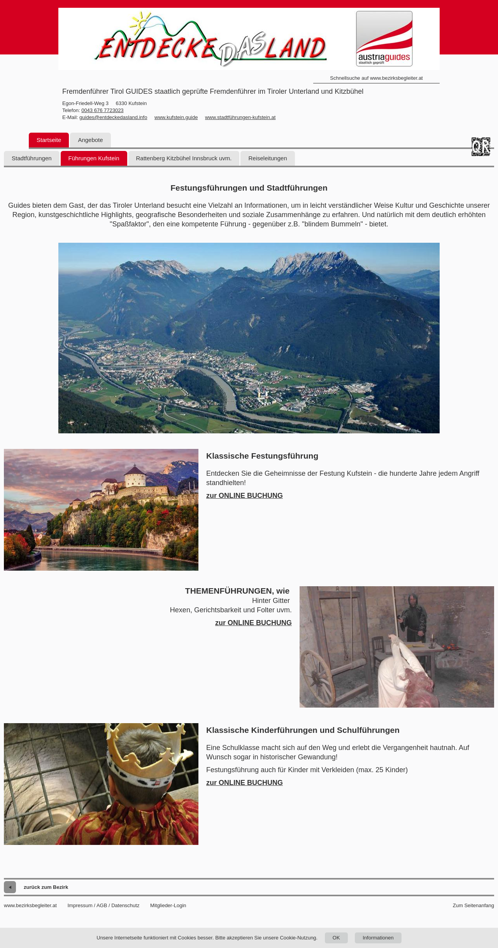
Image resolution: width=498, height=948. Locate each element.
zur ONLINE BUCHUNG (244, 495)
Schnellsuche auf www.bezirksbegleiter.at (376, 78)
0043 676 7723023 (102, 110)
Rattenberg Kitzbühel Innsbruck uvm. (184, 158)
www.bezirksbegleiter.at (30, 905)
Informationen (378, 938)
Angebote (90, 140)
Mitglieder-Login (168, 905)
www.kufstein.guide (176, 117)
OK (336, 938)
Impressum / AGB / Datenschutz (103, 905)
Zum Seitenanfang (473, 905)
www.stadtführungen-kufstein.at (240, 117)
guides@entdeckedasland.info (113, 117)
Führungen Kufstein (93, 158)
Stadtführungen (32, 158)
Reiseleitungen (267, 158)
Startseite (49, 140)
